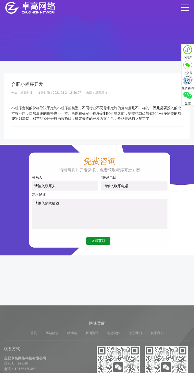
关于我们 (135, 366)
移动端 (72, 366)
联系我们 (157, 366)
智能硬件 (113, 366)
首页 (33, 366)
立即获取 (98, 241)
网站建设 (52, 366)
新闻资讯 (92, 366)
